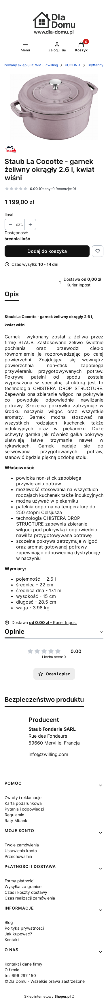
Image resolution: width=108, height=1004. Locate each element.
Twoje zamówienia (22, 844)
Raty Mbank (16, 820)
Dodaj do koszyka (47, 251)
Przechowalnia (18, 856)
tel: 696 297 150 (20, 975)
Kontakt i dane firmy (23, 964)
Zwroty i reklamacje (23, 797)
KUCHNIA (73, 65)
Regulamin (14, 814)
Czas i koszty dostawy (26, 892)
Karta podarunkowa (23, 803)
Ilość (9, 214)
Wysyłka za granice (23, 886)
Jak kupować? (18, 933)
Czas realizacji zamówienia (30, 898)
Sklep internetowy (47, 996)
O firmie (12, 969)
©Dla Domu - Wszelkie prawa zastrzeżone (45, 981)
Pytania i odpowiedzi (24, 809)
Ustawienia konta (21, 850)
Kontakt (12, 939)
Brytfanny (95, 65)
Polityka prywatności (24, 928)
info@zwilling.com (48, 754)
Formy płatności (19, 880)
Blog (9, 922)
